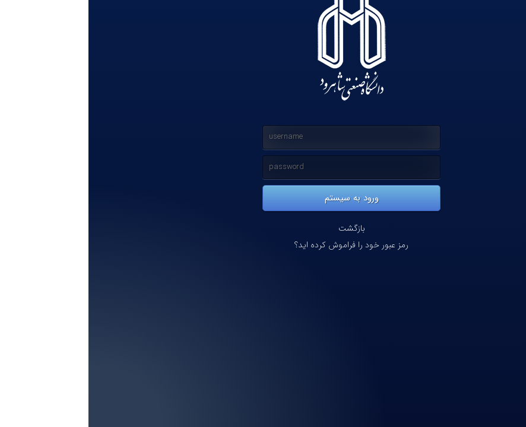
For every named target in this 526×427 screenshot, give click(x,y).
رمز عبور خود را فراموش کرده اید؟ (263, 245)
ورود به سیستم (263, 198)
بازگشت (263, 228)
